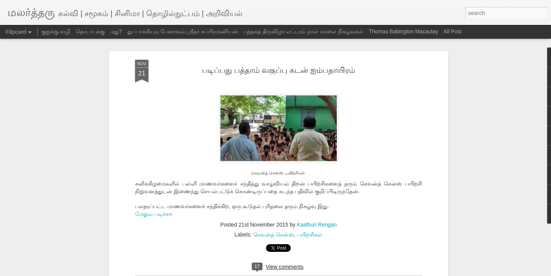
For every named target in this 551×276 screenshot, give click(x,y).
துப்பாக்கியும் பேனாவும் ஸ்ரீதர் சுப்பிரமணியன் (182, 31)
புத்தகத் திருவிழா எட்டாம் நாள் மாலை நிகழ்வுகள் (303, 31)
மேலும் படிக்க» (153, 214)
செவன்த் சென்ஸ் (273, 235)
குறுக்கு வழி (55, 31)
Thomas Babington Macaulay (403, 31)
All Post (452, 31)
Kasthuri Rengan (317, 225)
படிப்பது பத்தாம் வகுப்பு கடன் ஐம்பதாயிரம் (278, 70)
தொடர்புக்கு (90, 31)
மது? (116, 31)
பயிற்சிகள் (310, 235)
